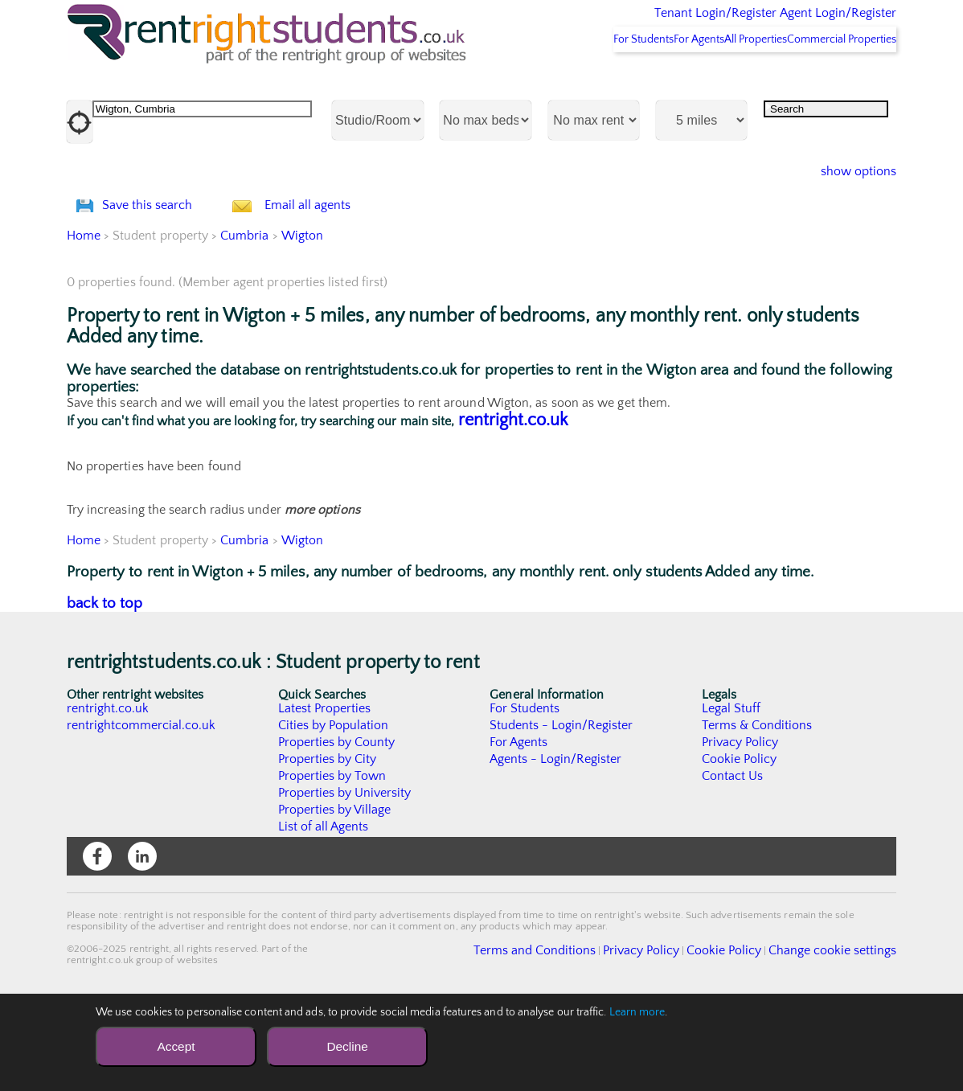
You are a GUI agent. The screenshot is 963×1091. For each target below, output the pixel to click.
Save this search (163, 268)
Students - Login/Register (562, 810)
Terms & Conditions (757, 810)
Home (83, 321)
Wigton (302, 321)
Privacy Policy (740, 827)
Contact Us (733, 861)
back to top (105, 688)
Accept (176, 1046)
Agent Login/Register (814, 24)
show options (846, 214)
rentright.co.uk (513, 505)
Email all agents (340, 268)
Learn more (637, 1012)
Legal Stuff (731, 793)
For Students (570, 81)
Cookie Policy (739, 844)
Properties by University (345, 878)
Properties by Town (332, 861)
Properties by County (337, 827)
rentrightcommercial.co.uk (142, 810)
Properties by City (327, 844)
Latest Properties (324, 793)
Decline (346, 1046)
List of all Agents (323, 911)
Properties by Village (335, 895)
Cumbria (245, 321)
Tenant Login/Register (641, 24)
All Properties (725, 81)
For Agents (646, 81)
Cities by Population (334, 810)
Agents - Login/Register (556, 844)
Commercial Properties (832, 81)
